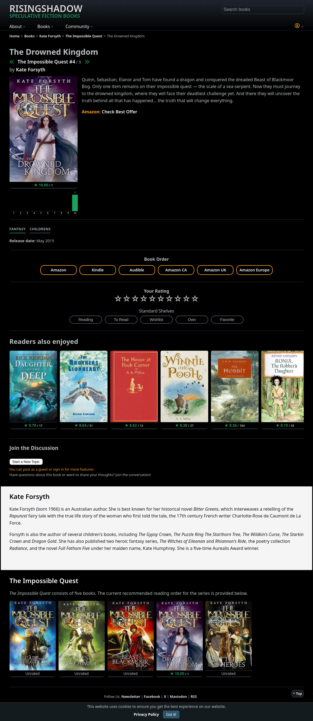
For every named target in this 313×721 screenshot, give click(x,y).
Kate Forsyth (30, 69)
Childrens (40, 228)
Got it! (171, 714)
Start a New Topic (26, 462)
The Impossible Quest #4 (46, 61)
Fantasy (18, 228)
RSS (194, 696)
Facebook (152, 696)
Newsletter (130, 696)
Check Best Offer (119, 112)
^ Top (297, 693)
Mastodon (178, 696)
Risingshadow (46, 10)
